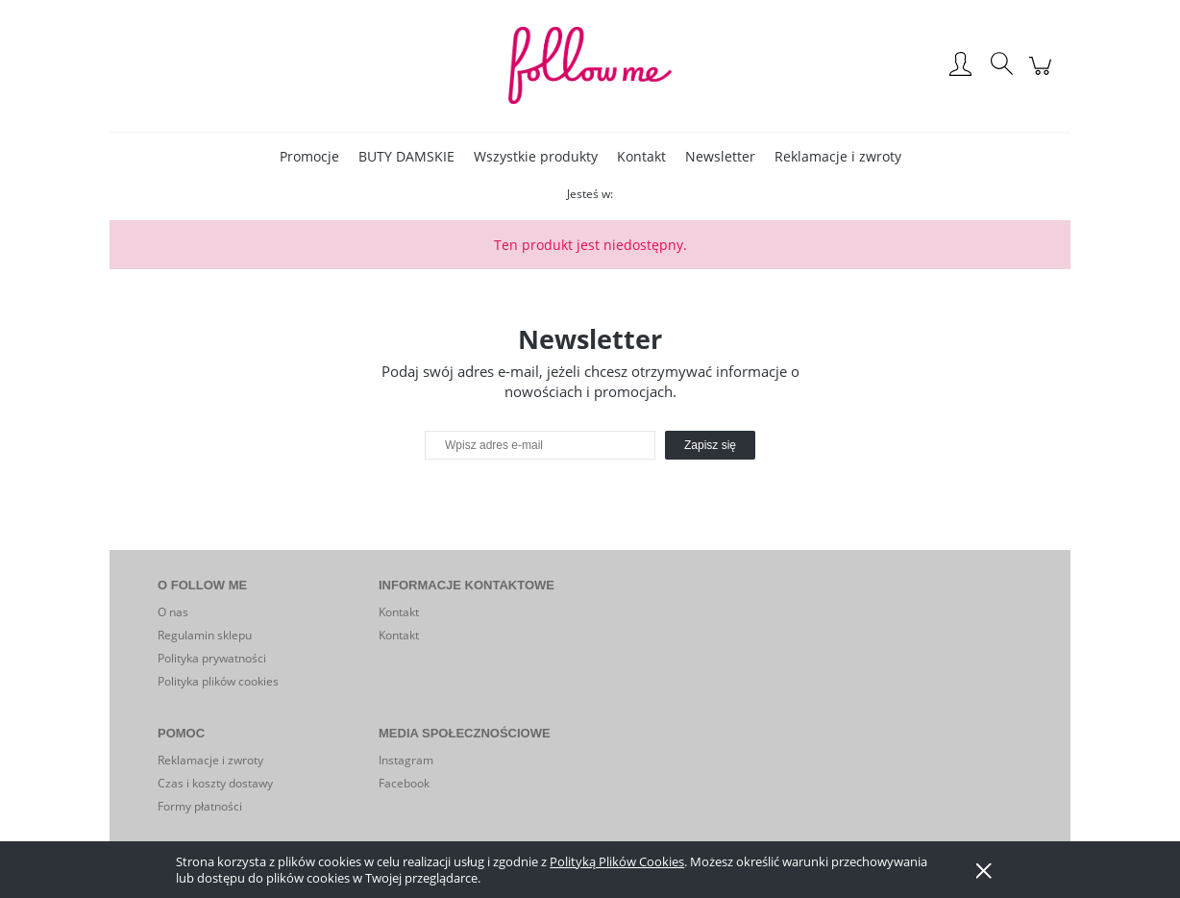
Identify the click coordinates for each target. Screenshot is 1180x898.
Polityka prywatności (212, 658)
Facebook (404, 783)
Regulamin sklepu (205, 635)
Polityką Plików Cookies (617, 861)
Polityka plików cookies (218, 681)
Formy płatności (200, 806)
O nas (173, 612)
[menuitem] (309, 156)
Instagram (406, 760)
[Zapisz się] (710, 445)
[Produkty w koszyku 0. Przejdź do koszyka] (1043, 75)
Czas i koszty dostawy (215, 783)
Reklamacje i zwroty (210, 760)
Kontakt (399, 612)
